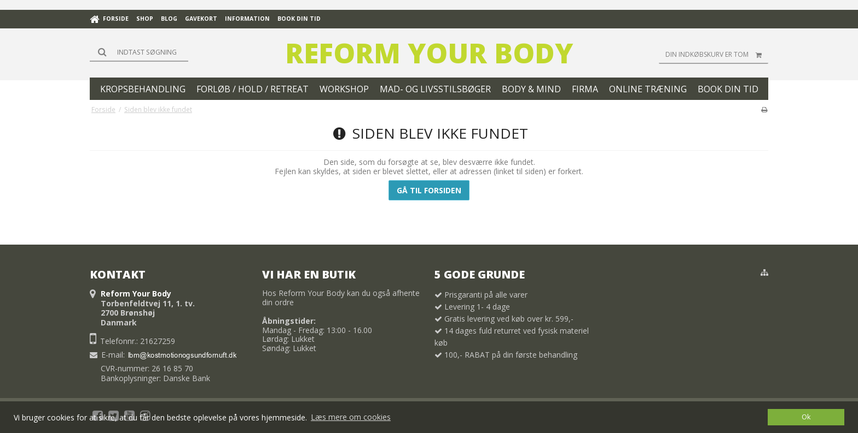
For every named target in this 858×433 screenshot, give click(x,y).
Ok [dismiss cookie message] (806, 417)
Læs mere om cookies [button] (351, 417)
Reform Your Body (429, 53)
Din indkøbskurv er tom (716, 54)
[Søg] (139, 52)
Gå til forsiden (429, 190)
